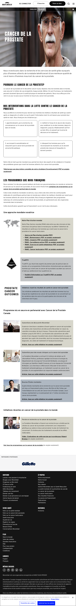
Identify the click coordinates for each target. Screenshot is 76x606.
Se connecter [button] (25, 4)
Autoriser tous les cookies (46, 603)
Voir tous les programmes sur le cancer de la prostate (23, 445)
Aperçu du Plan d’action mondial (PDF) (39, 235)
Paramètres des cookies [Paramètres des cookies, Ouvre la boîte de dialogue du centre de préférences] (28, 603)
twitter (16, 570)
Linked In (20, 570)
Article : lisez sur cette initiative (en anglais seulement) (42, 344)
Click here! (8, 570)
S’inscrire (40, 3)
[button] (73, 3)
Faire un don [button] (57, 4)
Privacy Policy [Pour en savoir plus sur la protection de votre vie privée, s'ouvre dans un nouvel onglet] (55, 599)
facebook (4, 570)
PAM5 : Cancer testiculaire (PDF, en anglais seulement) (45, 249)
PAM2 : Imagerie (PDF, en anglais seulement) (41, 240)
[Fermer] (73, 597)
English (33, 9)
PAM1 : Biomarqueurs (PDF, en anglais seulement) (43, 237)
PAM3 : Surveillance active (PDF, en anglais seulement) (45, 242)
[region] (38, 600)
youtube (12, 570)
